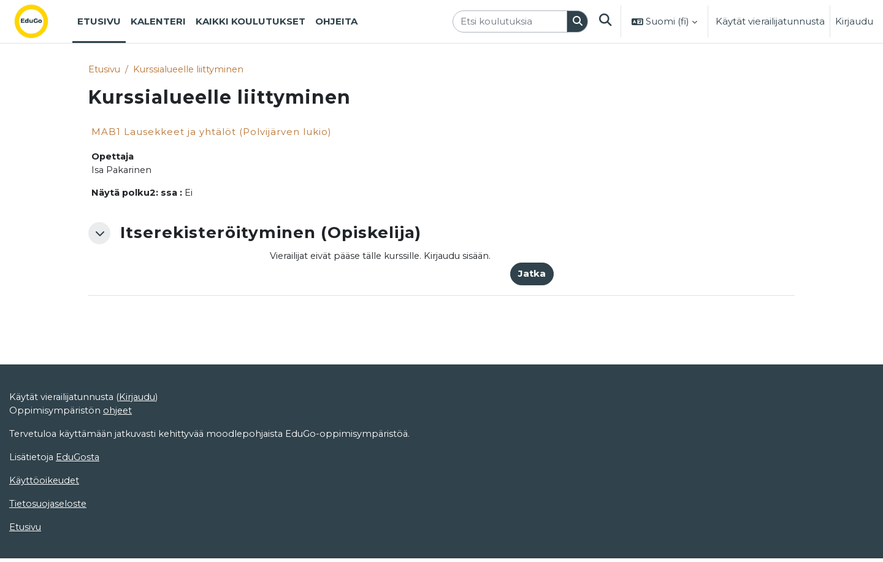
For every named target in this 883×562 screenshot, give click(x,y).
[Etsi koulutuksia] (509, 21)
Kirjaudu (854, 21)
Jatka (532, 275)
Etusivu (104, 69)
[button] (605, 21)
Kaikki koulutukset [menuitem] (250, 21)
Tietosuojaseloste (49, 549)
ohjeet (119, 455)
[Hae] (577, 21)
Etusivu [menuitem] (99, 21)
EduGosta (80, 502)
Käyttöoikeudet (45, 526)
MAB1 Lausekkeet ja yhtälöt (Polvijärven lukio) (211, 132)
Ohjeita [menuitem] (336, 21)
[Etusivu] (41, 21)
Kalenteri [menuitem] (158, 21)
